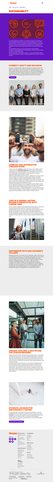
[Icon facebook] (12, 439)
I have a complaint (29, 456)
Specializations (29, 436)
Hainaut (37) (19, 456)
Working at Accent (30, 448)
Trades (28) (19, 441)
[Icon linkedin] (10, 439)
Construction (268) (20, 437)
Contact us (28, 440)
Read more (12, 77)
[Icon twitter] (12, 442)
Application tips (20, 463)
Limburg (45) (20, 453)
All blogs (19, 467)
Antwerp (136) (20, 452)
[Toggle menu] (42, 3)
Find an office (29, 454)
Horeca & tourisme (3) (21, 442)
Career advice (20, 464)
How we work (29, 449)
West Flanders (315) (21, 451)
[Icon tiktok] (10, 442)
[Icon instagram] (15, 439)
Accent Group (29, 444)
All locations (19, 457)
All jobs (19, 445)
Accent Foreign (29, 447)
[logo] (13, 3)
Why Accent (29, 437)
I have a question (29, 455)
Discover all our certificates (16, 421)
